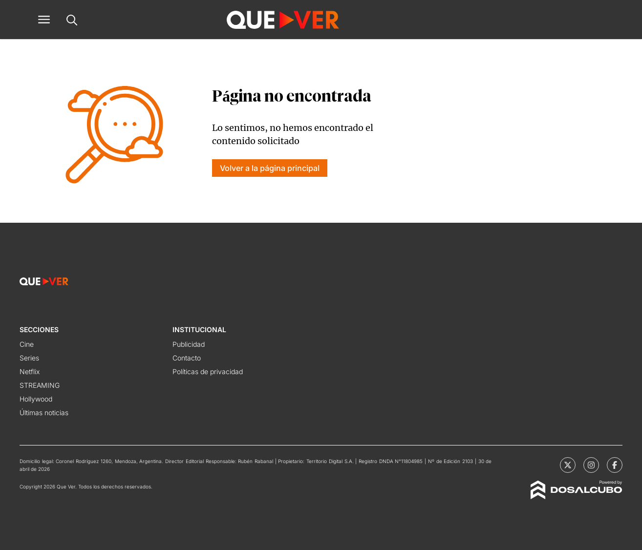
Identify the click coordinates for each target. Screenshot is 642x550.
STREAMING (40, 385)
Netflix (30, 371)
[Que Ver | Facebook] (614, 465)
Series (29, 358)
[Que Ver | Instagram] (591, 465)
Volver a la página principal (270, 168)
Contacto (186, 358)
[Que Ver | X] (567, 465)
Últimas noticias (44, 412)
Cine (27, 344)
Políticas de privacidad (207, 371)
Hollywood (36, 399)
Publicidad (188, 344)
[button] (44, 19)
